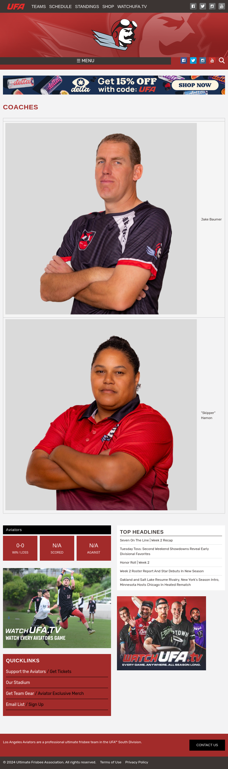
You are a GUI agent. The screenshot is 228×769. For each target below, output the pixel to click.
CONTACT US (207, 745)
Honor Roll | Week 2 (134, 562)
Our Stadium (18, 682)
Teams (38, 6)
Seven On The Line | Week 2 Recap (146, 540)
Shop (108, 6)
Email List (15, 704)
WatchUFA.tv (132, 6)
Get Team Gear (20, 693)
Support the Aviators (26, 671)
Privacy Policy (136, 762)
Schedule (60, 6)
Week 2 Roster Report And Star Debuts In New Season (162, 571)
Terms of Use (110, 762)
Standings (87, 6)
